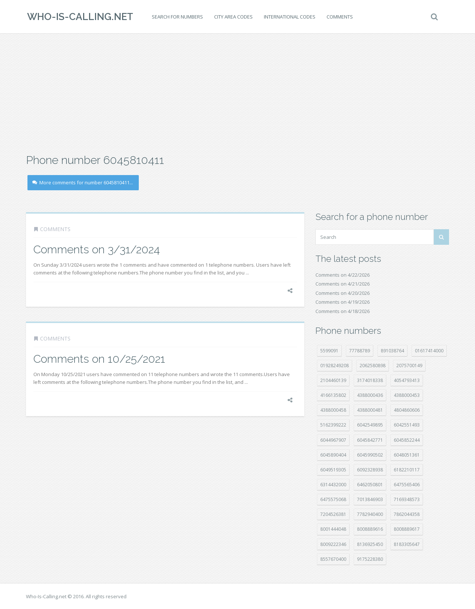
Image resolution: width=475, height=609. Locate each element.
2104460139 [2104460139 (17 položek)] (333, 380)
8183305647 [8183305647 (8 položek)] (407, 544)
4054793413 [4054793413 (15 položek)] (407, 380)
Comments (338, 16)
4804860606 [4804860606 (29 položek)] (407, 410)
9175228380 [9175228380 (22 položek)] (370, 559)
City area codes (232, 16)
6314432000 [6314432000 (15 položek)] (333, 484)
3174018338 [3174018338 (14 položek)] (370, 380)
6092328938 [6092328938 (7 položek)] (370, 470)
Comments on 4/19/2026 (342, 302)
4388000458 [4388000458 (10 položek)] (333, 410)
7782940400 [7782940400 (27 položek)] (370, 514)
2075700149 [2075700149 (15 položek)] (409, 365)
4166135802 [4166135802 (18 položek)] (333, 395)
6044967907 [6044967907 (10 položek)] (333, 440)
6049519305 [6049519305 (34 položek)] (333, 470)
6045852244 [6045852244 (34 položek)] (407, 440)
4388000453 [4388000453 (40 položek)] (407, 395)
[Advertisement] (237, 93)
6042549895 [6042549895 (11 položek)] (370, 425)
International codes (288, 16)
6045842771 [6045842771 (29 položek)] (370, 440)
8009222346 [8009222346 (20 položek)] (333, 544)
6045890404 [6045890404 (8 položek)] (333, 455)
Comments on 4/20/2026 (342, 293)
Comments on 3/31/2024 (96, 249)
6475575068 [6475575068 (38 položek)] (333, 499)
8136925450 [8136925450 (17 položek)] (370, 544)
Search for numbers (176, 16)
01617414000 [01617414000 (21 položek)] (429, 351)
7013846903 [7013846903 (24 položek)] (370, 499)
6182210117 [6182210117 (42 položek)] (407, 470)
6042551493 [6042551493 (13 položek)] (407, 425)
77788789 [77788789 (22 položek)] (359, 351)
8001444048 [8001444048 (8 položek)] (333, 529)
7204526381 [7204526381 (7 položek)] (333, 514)
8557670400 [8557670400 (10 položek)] (333, 559)
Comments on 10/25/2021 (99, 358)
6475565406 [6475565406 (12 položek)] (407, 484)
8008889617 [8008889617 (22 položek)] (407, 529)
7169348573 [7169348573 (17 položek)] (407, 499)
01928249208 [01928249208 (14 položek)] (334, 365)
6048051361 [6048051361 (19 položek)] (407, 455)
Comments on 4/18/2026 (342, 311)
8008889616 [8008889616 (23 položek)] (370, 529)
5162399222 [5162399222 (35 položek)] (333, 425)
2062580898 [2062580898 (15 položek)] (373, 365)
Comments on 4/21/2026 (342, 283)
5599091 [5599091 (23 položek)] (329, 351)
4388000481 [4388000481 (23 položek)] (370, 410)
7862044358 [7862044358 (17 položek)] (407, 514)
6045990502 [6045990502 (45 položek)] (370, 455)
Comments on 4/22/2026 (342, 274)
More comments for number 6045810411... (82, 182)
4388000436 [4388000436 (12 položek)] (370, 395)
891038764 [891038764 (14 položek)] (392, 351)
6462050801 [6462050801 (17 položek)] (370, 484)
